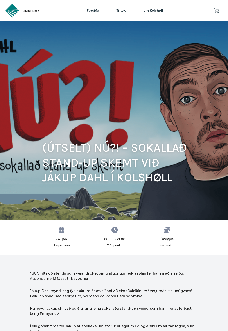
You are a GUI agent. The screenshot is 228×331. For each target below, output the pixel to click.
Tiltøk (121, 10)
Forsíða (93, 10)
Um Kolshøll (153, 10)
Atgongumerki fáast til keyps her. (60, 278)
